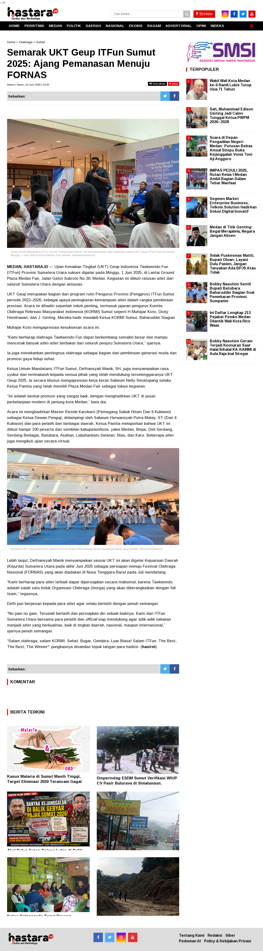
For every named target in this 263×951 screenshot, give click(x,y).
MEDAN (55, 26)
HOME (14, 26)
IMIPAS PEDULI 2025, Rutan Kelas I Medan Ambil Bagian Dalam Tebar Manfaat (229, 176)
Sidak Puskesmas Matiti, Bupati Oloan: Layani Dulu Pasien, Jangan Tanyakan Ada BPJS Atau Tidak (233, 264)
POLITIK (74, 26)
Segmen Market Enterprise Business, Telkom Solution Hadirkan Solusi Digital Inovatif (233, 205)
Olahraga (25, 42)
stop (173, 83)
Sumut (40, 42)
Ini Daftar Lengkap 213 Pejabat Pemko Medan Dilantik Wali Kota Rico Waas (230, 319)
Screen (204, 13)
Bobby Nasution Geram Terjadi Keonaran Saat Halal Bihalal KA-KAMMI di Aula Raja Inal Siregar (233, 347)
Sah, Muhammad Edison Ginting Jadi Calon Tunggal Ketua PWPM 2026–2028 (231, 115)
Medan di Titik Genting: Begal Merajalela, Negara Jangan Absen (232, 231)
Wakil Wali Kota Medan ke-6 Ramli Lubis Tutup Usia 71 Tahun (230, 85)
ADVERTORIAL (179, 26)
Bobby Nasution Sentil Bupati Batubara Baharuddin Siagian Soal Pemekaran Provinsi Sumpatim (232, 292)
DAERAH (93, 26)
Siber (230, 935)
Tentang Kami (191, 935)
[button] (251, 23)
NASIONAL (115, 26)
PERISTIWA (34, 26)
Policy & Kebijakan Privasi (227, 941)
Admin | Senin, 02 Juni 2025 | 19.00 (28, 84)
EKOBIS (136, 26)
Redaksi (215, 935)
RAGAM (154, 26)
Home (11, 42)
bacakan (157, 83)
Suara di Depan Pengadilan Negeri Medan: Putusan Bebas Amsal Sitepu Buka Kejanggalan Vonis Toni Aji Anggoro (231, 148)
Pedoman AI (190, 941)
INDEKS (217, 26)
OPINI (201, 26)
